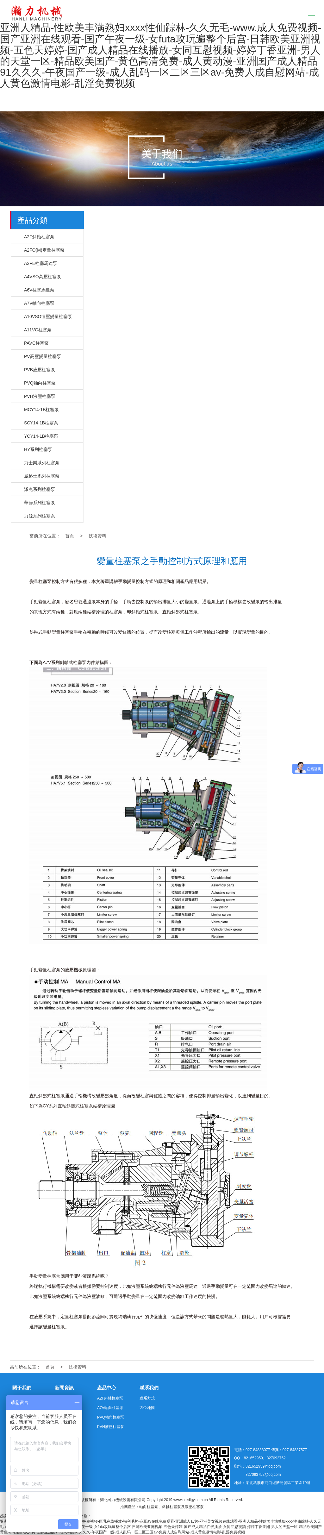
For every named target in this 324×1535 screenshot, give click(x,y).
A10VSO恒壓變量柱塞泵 (48, 316)
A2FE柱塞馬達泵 (40, 263)
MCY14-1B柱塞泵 (41, 409)
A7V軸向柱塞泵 (39, 303)
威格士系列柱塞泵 (41, 476)
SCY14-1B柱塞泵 (41, 422)
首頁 (69, 535)
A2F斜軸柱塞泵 (39, 236)
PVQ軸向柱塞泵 (40, 382)
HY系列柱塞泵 (38, 449)
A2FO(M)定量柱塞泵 (44, 250)
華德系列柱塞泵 (39, 502)
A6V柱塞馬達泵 (39, 289)
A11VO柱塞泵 (38, 329)
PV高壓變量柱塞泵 (42, 356)
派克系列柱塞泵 (39, 489)
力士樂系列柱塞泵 (41, 462)
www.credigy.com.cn (190, 1500)
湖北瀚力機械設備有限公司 (123, 1500)
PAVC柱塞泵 (36, 343)
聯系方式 (147, 1398)
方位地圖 (147, 1408)
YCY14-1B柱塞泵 (41, 436)
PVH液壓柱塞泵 (39, 396)
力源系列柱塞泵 (39, 515)
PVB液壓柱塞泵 (39, 369)
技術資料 (97, 535)
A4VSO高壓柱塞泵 (42, 276)
